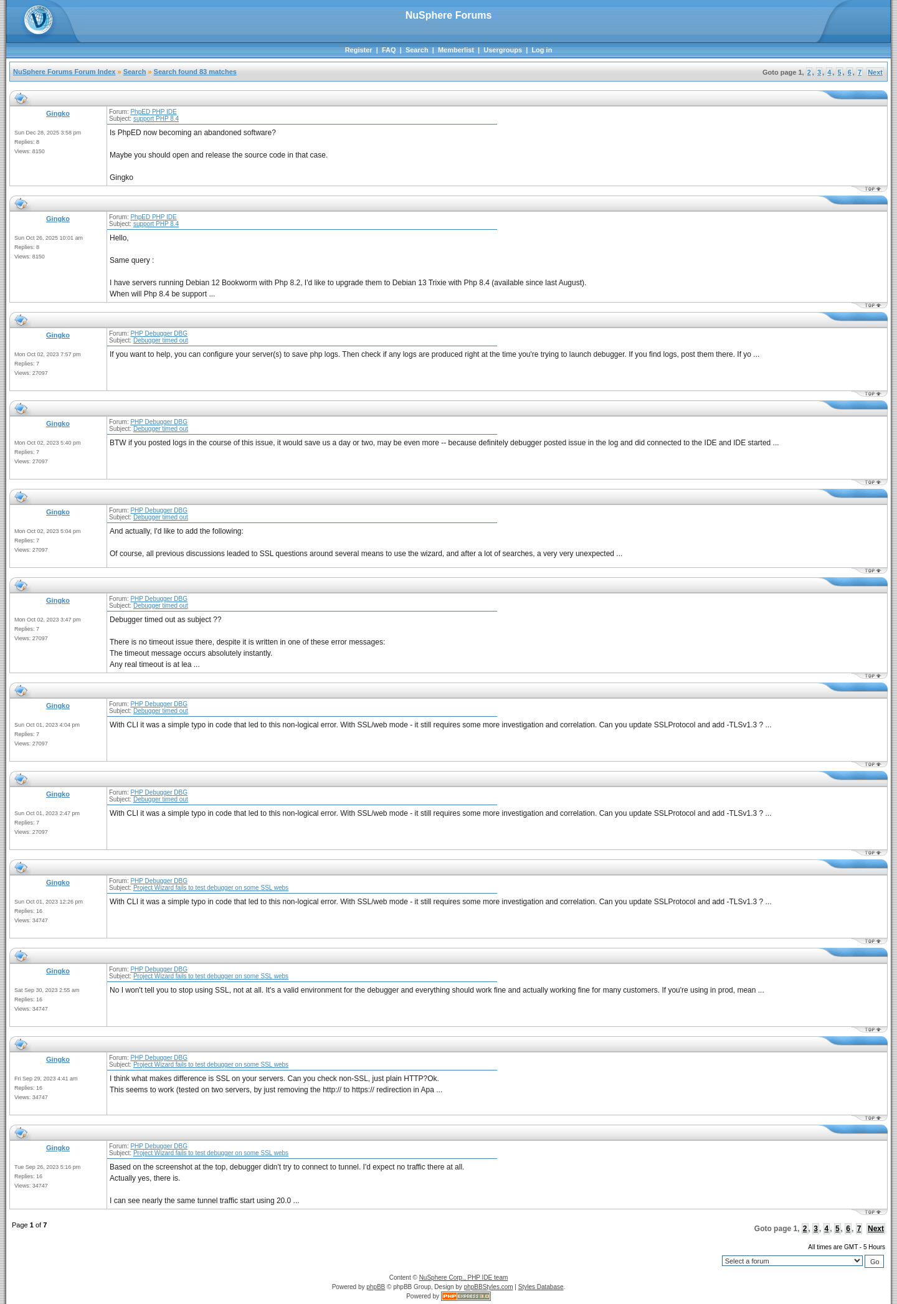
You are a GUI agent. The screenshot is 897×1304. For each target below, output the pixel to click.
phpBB (375, 1286)
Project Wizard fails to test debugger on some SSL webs (210, 887)
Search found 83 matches (195, 71)
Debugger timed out (160, 340)
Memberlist (456, 50)
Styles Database (541, 1286)
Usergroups (502, 50)
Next (875, 72)
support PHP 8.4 (156, 118)
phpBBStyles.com (488, 1286)
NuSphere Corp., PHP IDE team (463, 1277)
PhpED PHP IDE (153, 111)
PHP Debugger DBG (158, 333)
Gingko (58, 113)
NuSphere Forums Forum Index (64, 71)
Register (359, 50)
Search (417, 50)
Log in (541, 50)
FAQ (389, 50)
